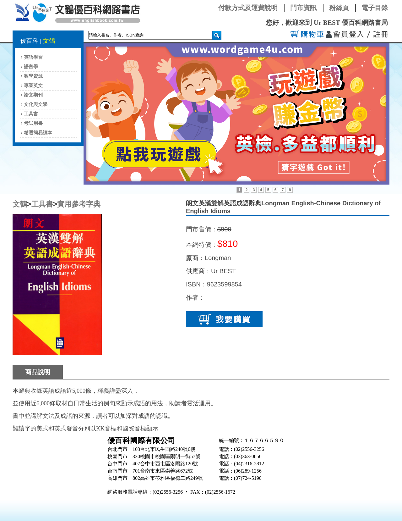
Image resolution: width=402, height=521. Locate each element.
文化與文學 (35, 104)
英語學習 (33, 57)
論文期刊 (33, 94)
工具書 (31, 113)
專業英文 (33, 85)
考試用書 (33, 123)
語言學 (31, 66)
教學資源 (33, 76)
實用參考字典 (78, 204)
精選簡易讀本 (38, 132)
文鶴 (49, 40)
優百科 (29, 40)
